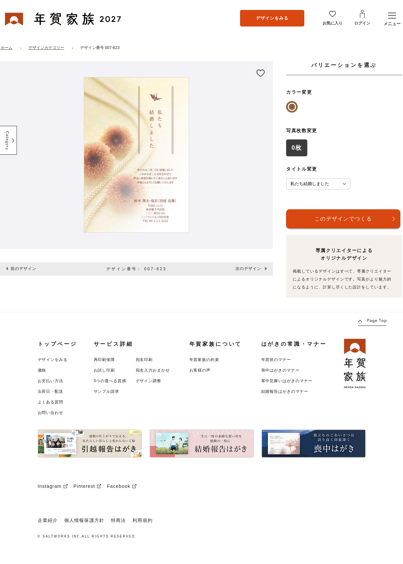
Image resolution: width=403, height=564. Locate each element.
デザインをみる (272, 18)
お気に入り (332, 23)
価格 (42, 370)
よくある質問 (51, 402)
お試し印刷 (104, 370)
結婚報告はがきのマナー (285, 391)
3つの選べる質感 (110, 381)
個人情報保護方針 (84, 520)
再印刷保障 (104, 359)
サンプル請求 (107, 391)
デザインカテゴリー (46, 47)
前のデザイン (23, 268)
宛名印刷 (144, 359)
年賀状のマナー (276, 359)
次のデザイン (248, 268)
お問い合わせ (51, 412)
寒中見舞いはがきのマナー (287, 381)
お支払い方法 (51, 381)
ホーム (7, 47)
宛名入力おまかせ (153, 370)
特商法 (118, 520)
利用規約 (142, 520)
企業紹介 (48, 520)
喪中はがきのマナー (280, 370)
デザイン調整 (149, 381)
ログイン (362, 23)
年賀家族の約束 (204, 359)
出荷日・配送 (51, 391)
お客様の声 (200, 370)
